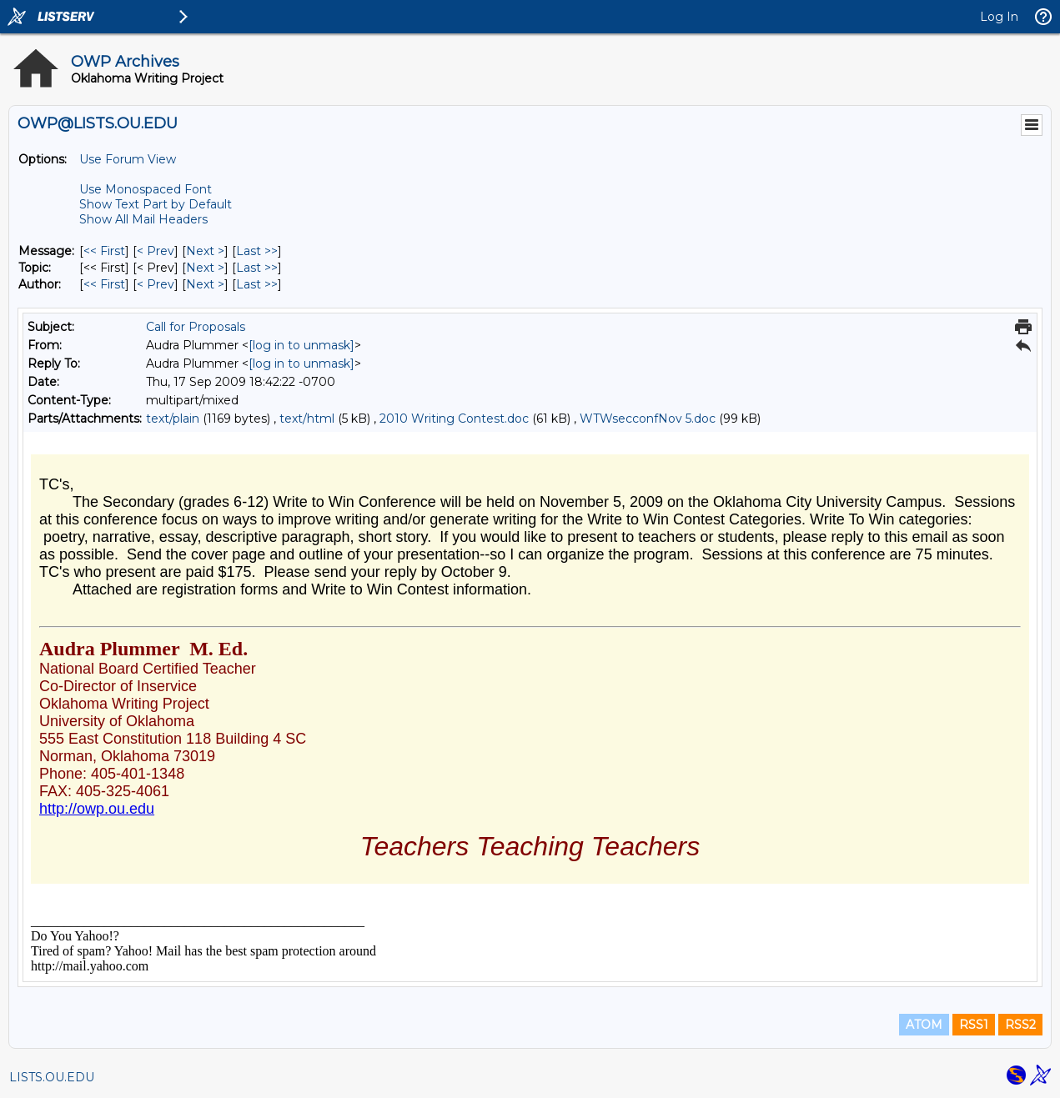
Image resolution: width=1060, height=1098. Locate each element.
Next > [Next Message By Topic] (205, 267)
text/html (306, 418)
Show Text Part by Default (155, 204)
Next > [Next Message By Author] (205, 284)
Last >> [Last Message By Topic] (257, 267)
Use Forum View (127, 159)
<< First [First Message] (104, 250)
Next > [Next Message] (205, 250)
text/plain (172, 418)
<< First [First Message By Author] (104, 284)
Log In (999, 16)
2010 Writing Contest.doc (454, 418)
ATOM (924, 1024)
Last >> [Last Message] (257, 250)
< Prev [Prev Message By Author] (155, 284)
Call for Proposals (195, 326)
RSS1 (973, 1024)
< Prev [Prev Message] (155, 250)
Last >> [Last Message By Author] (257, 284)
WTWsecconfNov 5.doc (648, 418)
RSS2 (1020, 1024)
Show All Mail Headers (143, 219)
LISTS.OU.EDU (51, 1077)
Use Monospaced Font (145, 189)
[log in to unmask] (301, 345)
